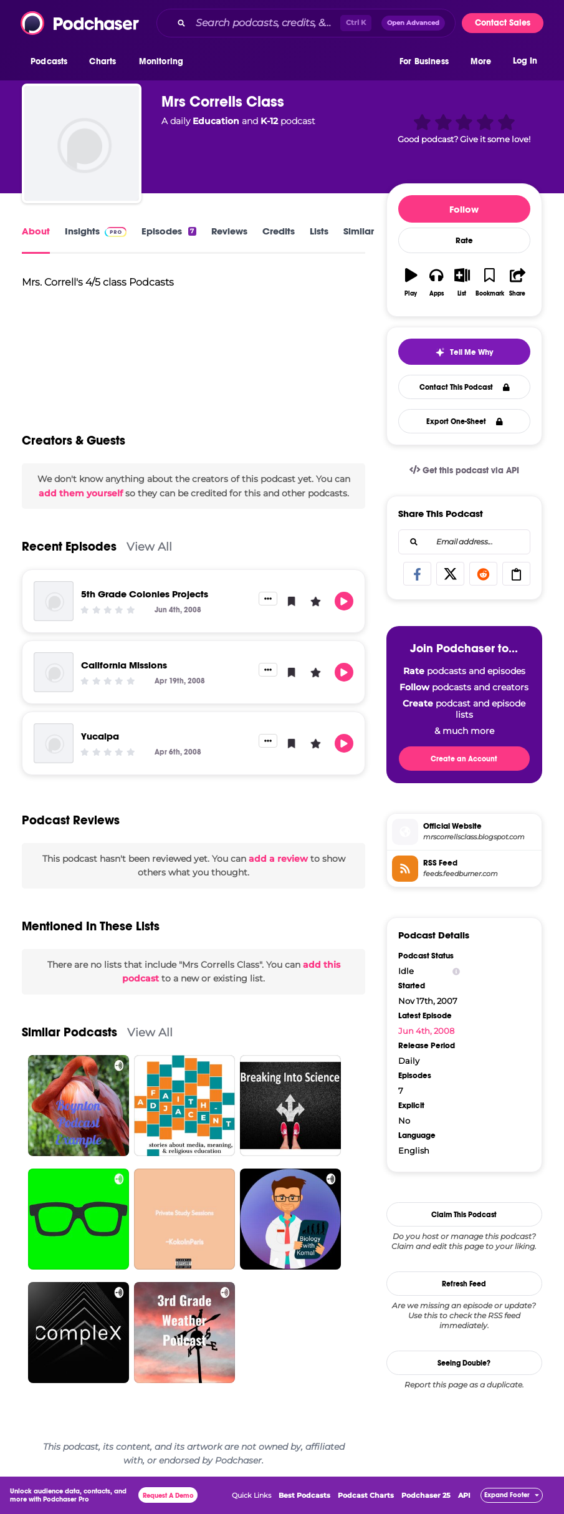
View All (149, 546)
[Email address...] (464, 542)
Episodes (168, 231)
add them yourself (81, 493)
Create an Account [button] (464, 759)
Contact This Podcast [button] (464, 387)
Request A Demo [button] (168, 1496)
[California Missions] (54, 672)
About (36, 231)
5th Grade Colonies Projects (144, 594)
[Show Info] (456, 971)
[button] (52, 62)
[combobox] (306, 23)
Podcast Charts (366, 1495)
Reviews (229, 231)
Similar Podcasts (69, 1032)
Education (216, 121)
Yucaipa (100, 736)
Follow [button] (464, 209)
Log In (525, 60)
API (464, 1495)
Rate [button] (464, 241)
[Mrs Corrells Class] (81, 143)
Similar (358, 231)
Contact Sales (502, 22)
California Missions (124, 665)
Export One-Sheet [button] (464, 421)
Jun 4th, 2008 (426, 1031)
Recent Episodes (69, 546)
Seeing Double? (463, 1363)
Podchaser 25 (426, 1495)
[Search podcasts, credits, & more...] (265, 23)
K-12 (269, 121)
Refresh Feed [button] (464, 1284)
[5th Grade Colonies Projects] (54, 601)
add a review (278, 858)
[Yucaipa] (54, 743)
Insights (96, 231)
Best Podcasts (304, 1495)
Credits (278, 231)
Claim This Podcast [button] (464, 1214)
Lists (319, 231)
